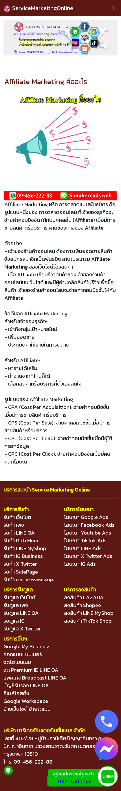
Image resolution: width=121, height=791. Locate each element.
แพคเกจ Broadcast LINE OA (35, 678)
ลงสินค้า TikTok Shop (88, 621)
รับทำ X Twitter (20, 564)
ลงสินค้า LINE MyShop (88, 613)
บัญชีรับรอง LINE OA (26, 685)
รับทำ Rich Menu (21, 540)
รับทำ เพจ (13, 525)
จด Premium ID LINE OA (30, 670)
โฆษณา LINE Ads (83, 548)
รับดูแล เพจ (15, 605)
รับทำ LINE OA (19, 533)
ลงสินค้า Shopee (82, 605)
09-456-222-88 (33, 762)
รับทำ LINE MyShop (24, 548)
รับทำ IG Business (23, 556)
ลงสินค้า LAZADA (84, 597)
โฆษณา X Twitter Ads (88, 556)
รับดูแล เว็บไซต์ (19, 597)
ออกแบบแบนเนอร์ (22, 654)
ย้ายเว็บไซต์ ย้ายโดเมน (27, 709)
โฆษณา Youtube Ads (87, 533)
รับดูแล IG (14, 621)
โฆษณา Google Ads (86, 517)
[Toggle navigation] (113, 8)
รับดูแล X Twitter (22, 628)
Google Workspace (25, 701)
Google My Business (27, 646)
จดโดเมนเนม (17, 662)
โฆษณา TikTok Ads (85, 540)
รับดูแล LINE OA (21, 613)
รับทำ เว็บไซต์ (17, 517)
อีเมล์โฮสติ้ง (16, 693)
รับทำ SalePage (20, 572)
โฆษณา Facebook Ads (89, 525)
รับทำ (28, 579)
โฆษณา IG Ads (80, 564)
